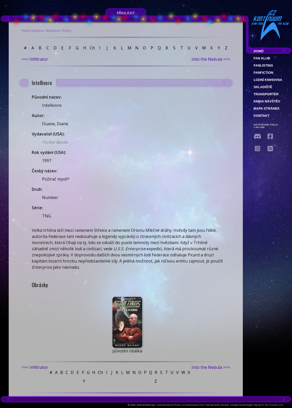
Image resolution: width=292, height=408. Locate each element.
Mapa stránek (267, 108)
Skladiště (263, 87)
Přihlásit (126, 13)
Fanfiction (263, 73)
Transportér (266, 94)
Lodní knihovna (268, 80)
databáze (53, 30)
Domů (259, 51)
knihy (67, 30)
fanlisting (263, 65)
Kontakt (261, 116)
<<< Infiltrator (35, 59)
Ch (92, 48)
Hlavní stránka (32, 30)
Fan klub (262, 58)
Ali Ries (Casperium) (272, 404)
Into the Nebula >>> (211, 59)
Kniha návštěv (267, 101)
